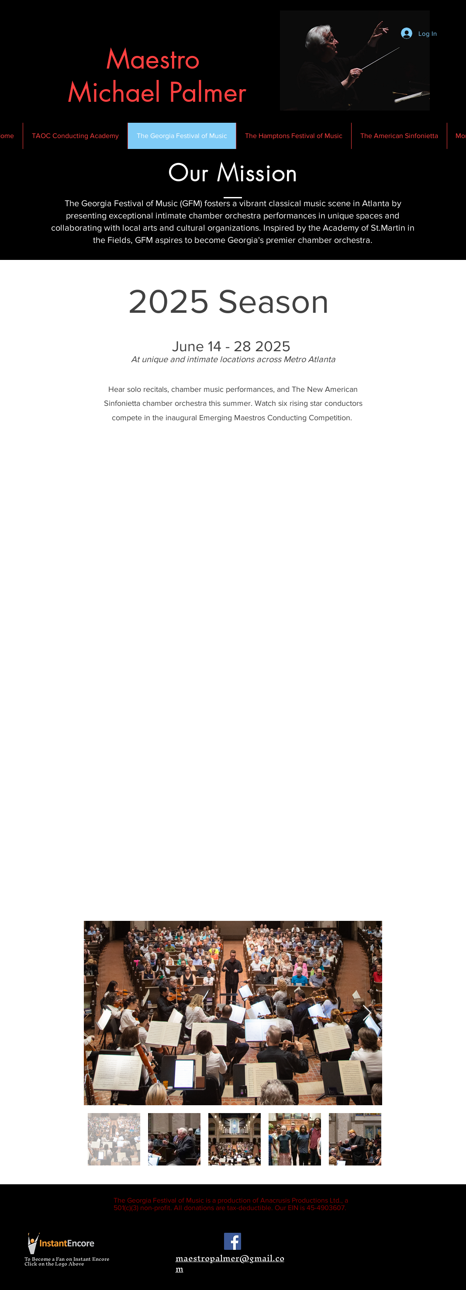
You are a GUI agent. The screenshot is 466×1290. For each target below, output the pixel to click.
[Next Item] (367, 1013)
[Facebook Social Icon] (232, 1241)
